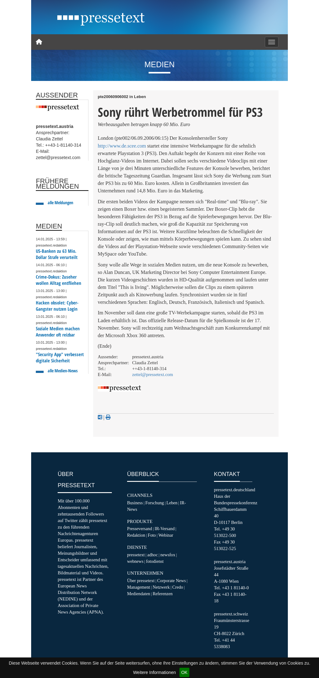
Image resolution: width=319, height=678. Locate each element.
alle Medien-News (63, 371)
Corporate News (171, 580)
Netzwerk (161, 587)
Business (135, 502)
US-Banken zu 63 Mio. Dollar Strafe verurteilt (57, 254)
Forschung (154, 502)
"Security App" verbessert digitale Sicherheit (60, 357)
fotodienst (155, 561)
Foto (152, 535)
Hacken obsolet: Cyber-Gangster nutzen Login (57, 305)
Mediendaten (138, 593)
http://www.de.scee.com (122, 145)
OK (184, 672)
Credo (177, 587)
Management (138, 587)
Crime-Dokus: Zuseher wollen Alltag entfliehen (58, 280)
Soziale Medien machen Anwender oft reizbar (58, 331)
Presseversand (139, 528)
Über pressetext (141, 580)
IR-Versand (164, 528)
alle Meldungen (60, 202)
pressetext (136, 554)
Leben (171, 502)
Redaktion (136, 535)
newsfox (167, 554)
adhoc (152, 554)
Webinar (165, 535)
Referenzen (163, 593)
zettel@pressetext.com (152, 374)
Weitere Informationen (154, 672)
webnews (135, 561)
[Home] (39, 42)
